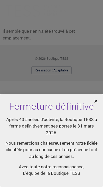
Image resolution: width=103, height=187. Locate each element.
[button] (96, 101)
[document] (51, 93)
